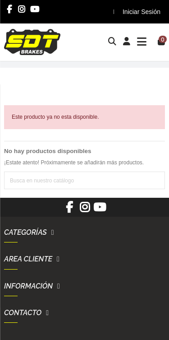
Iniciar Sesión (141, 11)
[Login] (127, 42)
